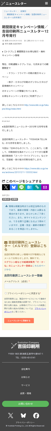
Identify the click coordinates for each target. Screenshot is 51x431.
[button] (6, 187)
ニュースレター (14, 3)
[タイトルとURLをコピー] (37, 187)
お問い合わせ (25, 403)
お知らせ (6, 199)
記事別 (23, 11)
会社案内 (25, 369)
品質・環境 (25, 393)
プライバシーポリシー (25, 422)
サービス (25, 385)
